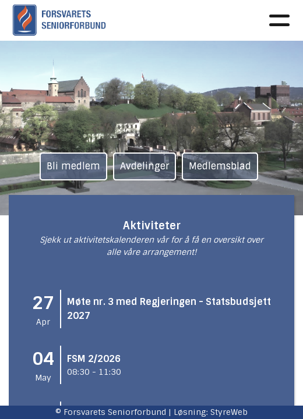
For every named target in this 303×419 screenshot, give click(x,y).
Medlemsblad (220, 166)
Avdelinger (144, 166)
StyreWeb (229, 412)
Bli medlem (73, 166)
